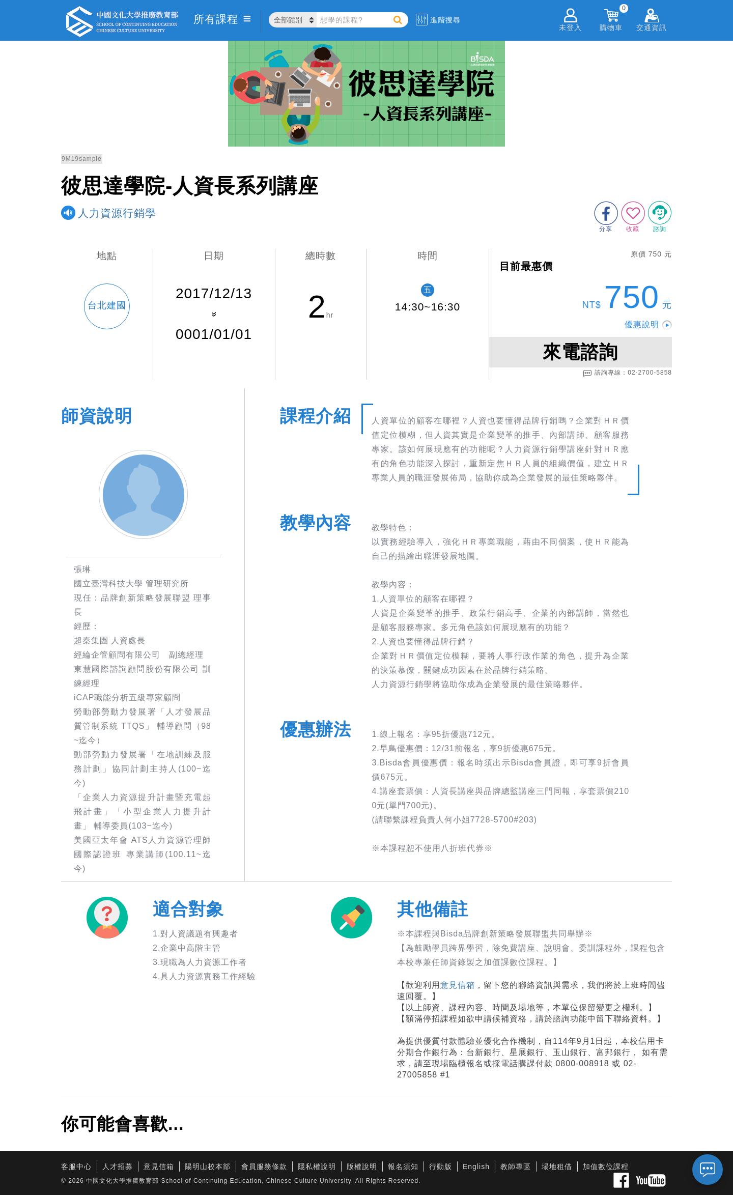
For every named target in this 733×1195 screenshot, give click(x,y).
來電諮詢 (580, 352)
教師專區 (515, 1166)
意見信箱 (457, 985)
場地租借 (557, 1166)
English (476, 1166)
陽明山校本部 (208, 1166)
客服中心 (76, 1166)
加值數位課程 (606, 1166)
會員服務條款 (264, 1166)
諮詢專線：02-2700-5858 (627, 373)
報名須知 (403, 1166)
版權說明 (362, 1166)
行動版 (440, 1166)
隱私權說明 (317, 1166)
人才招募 (117, 1166)
